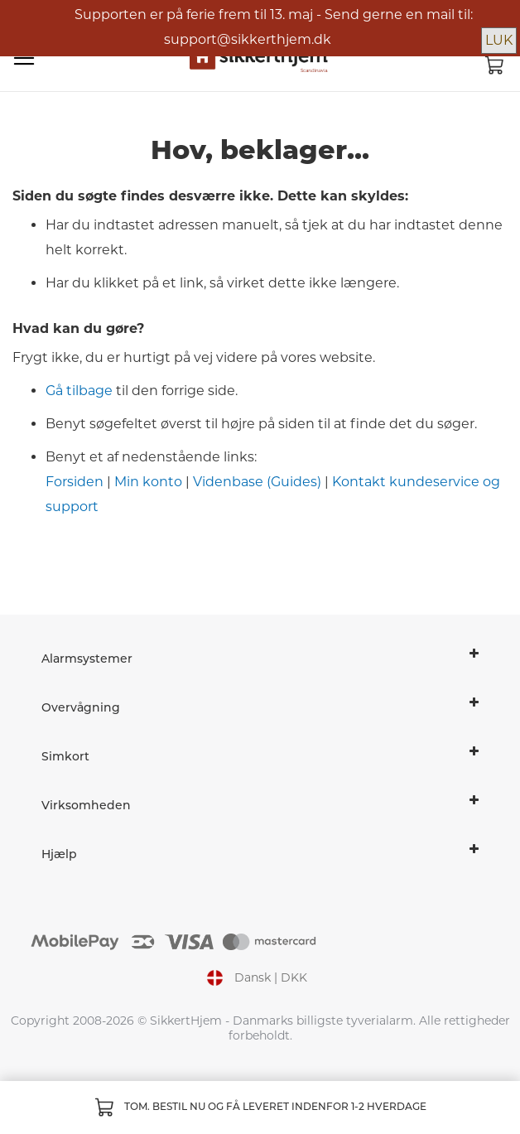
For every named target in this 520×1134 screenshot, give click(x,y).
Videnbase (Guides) (257, 482)
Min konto (148, 482)
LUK (499, 40)
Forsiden (75, 482)
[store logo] (260, 58)
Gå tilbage (79, 390)
